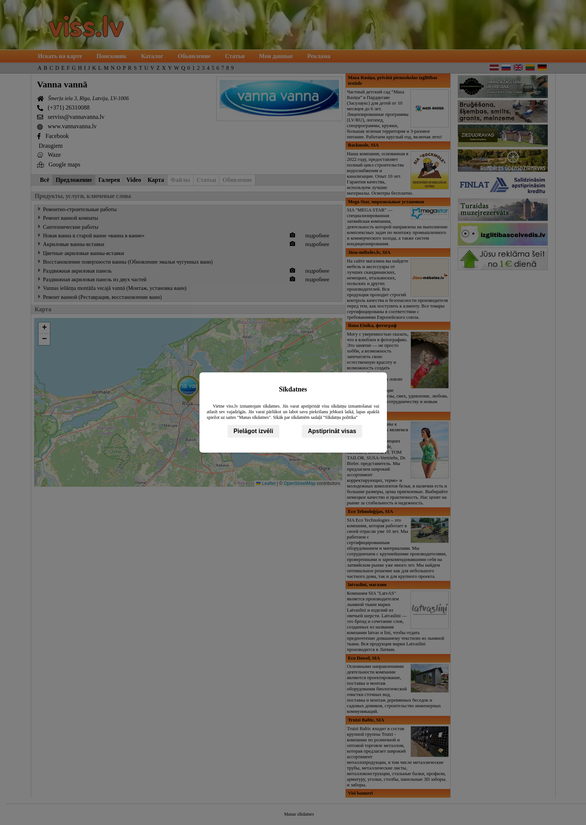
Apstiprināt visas (332, 431)
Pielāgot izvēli (253, 431)
